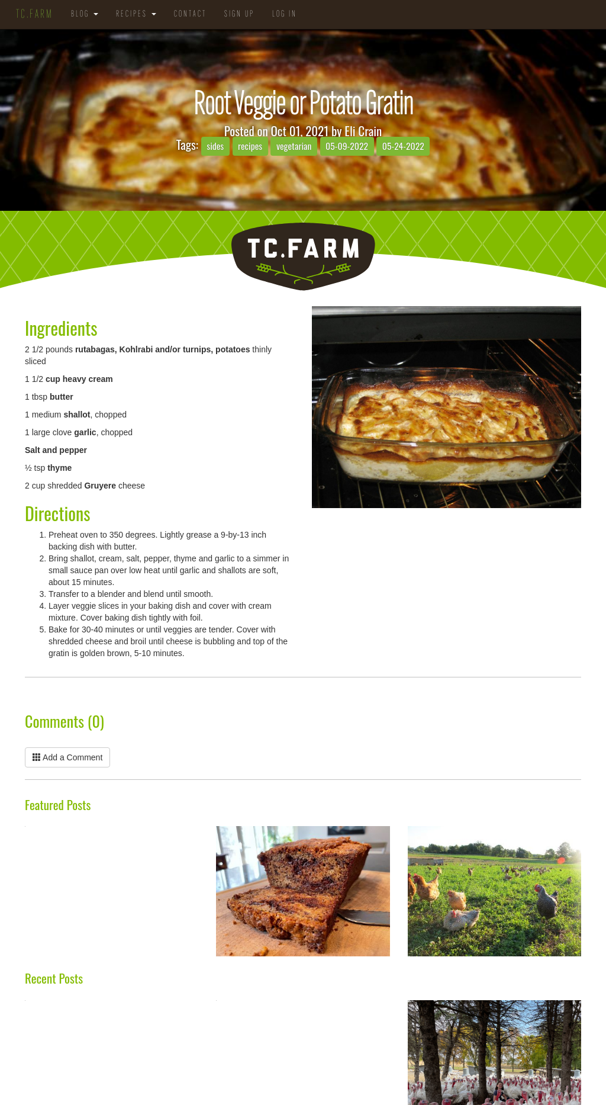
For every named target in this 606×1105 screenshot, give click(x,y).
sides (215, 146)
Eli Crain (363, 130)
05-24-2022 (403, 146)
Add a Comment (67, 757)
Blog (84, 14)
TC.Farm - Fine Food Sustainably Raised (303, 257)
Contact (190, 14)
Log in (284, 14)
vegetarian (294, 146)
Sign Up (239, 14)
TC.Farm (34, 15)
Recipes (136, 14)
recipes (250, 146)
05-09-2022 (346, 146)
